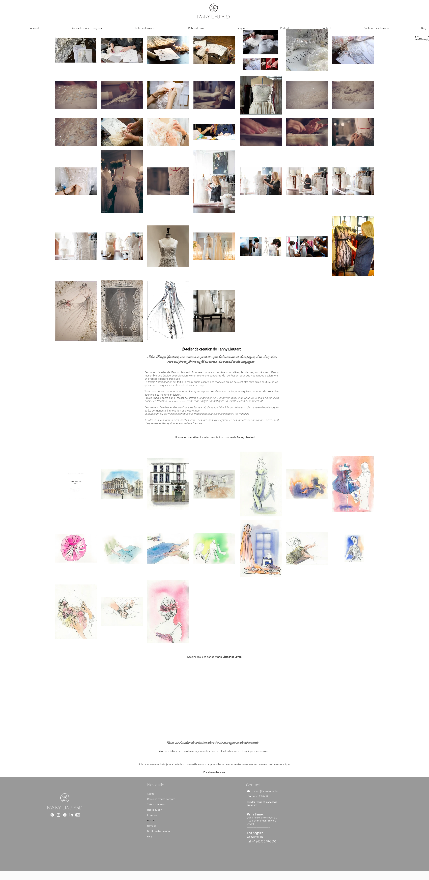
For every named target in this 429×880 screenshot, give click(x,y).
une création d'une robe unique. (274, 764)
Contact (151, 826)
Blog (149, 836)
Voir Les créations (168, 751)
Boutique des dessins (158, 831)
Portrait (151, 820)
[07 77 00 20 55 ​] (265, 795)
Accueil (151, 793)
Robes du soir (154, 809)
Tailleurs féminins (156, 804)
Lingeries (152, 815)
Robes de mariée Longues (161, 799)
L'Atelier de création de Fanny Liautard (211, 349)
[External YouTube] (214, 698)
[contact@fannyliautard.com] (265, 791)
